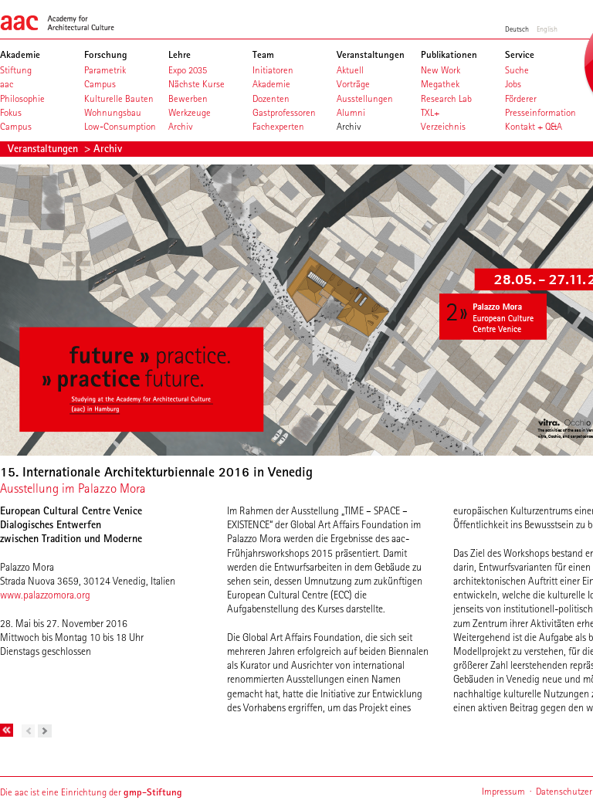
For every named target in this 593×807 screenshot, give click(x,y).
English (547, 28)
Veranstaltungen (44, 148)
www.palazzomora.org (45, 594)
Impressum (503, 791)
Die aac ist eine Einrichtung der (91, 792)
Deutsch (517, 28)
